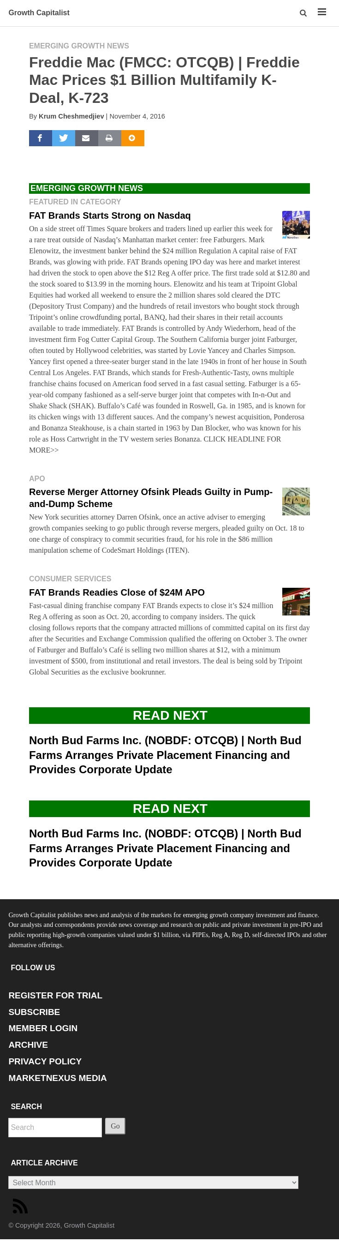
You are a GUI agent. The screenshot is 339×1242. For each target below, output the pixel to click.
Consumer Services (70, 579)
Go (115, 1126)
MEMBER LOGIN (42, 1028)
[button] (303, 13)
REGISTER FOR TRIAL (55, 995)
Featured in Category (75, 202)
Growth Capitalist (38, 13)
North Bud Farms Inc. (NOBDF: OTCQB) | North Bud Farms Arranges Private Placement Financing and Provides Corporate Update (165, 754)
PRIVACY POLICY (45, 1061)
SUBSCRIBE (34, 1012)
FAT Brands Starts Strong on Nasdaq (110, 215)
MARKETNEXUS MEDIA (57, 1078)
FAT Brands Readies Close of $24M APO (117, 592)
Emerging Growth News (79, 46)
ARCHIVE (28, 1045)
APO (37, 479)
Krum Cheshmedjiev (71, 116)
